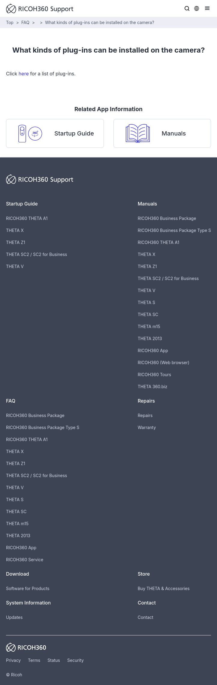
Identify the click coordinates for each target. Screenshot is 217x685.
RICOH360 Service (24, 559)
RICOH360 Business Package (167, 218)
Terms (34, 660)
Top (10, 22)
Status (53, 660)
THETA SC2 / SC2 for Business (36, 254)
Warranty (147, 427)
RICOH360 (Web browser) (163, 362)
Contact (145, 617)
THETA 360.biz (152, 386)
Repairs (145, 415)
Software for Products (28, 588)
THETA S (146, 302)
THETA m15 (149, 326)
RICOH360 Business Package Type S (174, 230)
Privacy (13, 660)
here (24, 74)
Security (75, 660)
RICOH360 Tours (154, 374)
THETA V (15, 266)
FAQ (25, 22)
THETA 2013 (150, 338)
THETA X (15, 230)
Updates (14, 617)
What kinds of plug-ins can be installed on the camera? (99, 22)
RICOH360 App (153, 350)
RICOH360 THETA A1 (26, 218)
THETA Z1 (15, 242)
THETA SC (148, 314)
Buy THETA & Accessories (164, 588)
